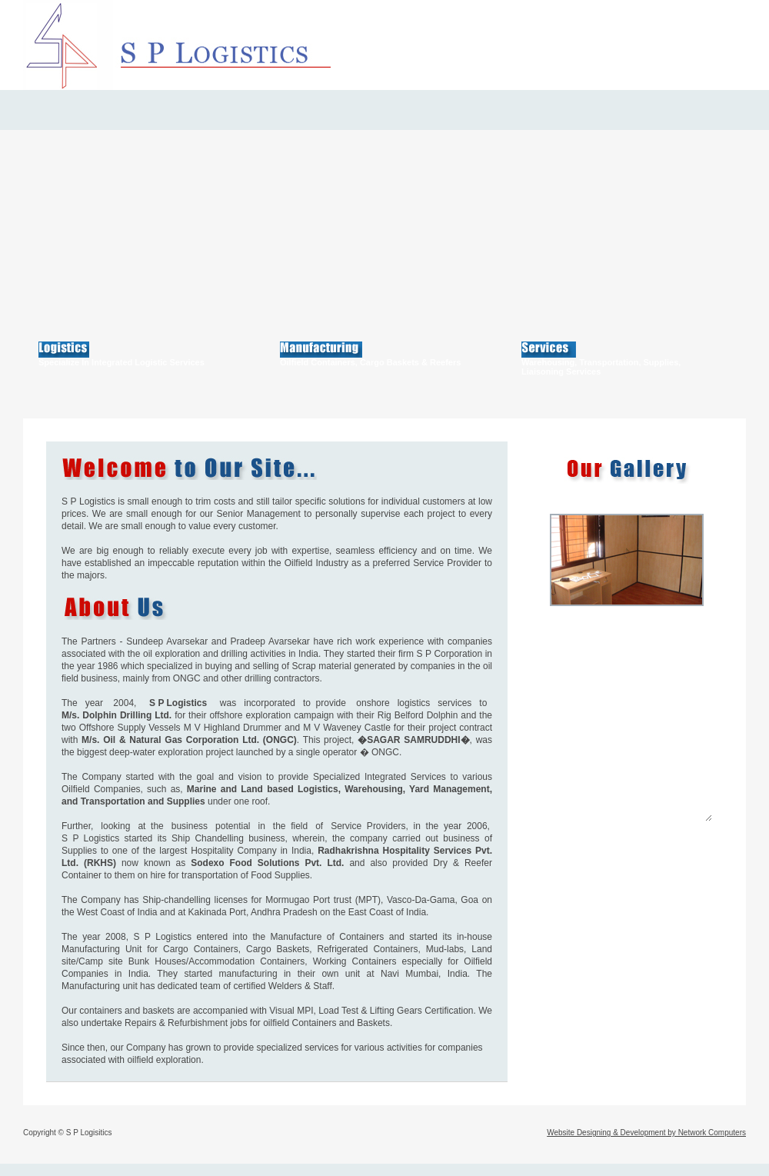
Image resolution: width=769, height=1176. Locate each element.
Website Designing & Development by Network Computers (646, 1132)
